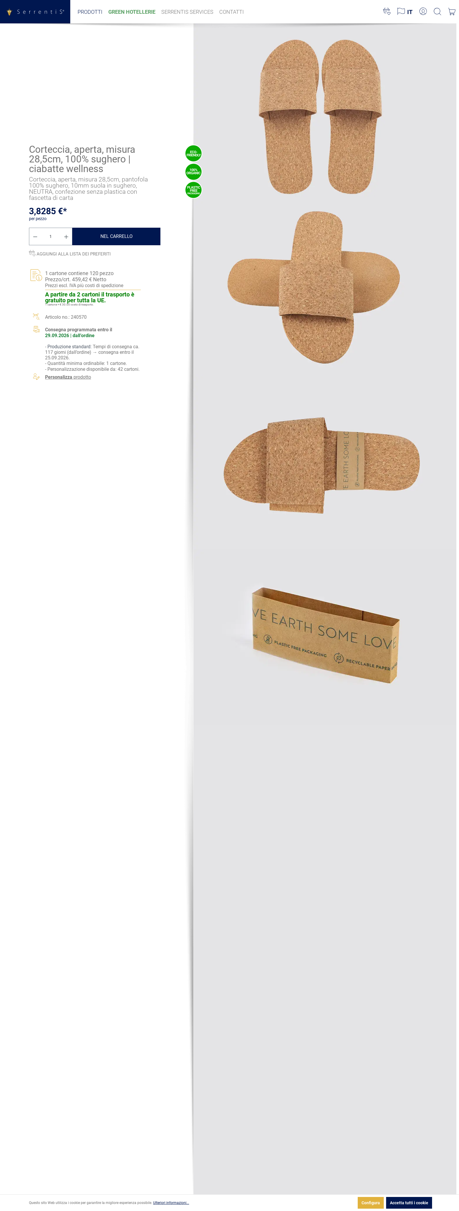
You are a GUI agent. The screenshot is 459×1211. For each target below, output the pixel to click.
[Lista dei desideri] (387, 12)
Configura (371, 1202)
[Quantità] (51, 236)
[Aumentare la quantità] (66, 236)
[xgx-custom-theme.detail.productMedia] (325, 110)
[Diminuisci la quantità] (35, 236)
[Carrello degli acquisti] (451, 11)
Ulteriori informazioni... (171, 1203)
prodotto (68, 377)
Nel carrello (116, 236)
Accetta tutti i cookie (409, 1202)
